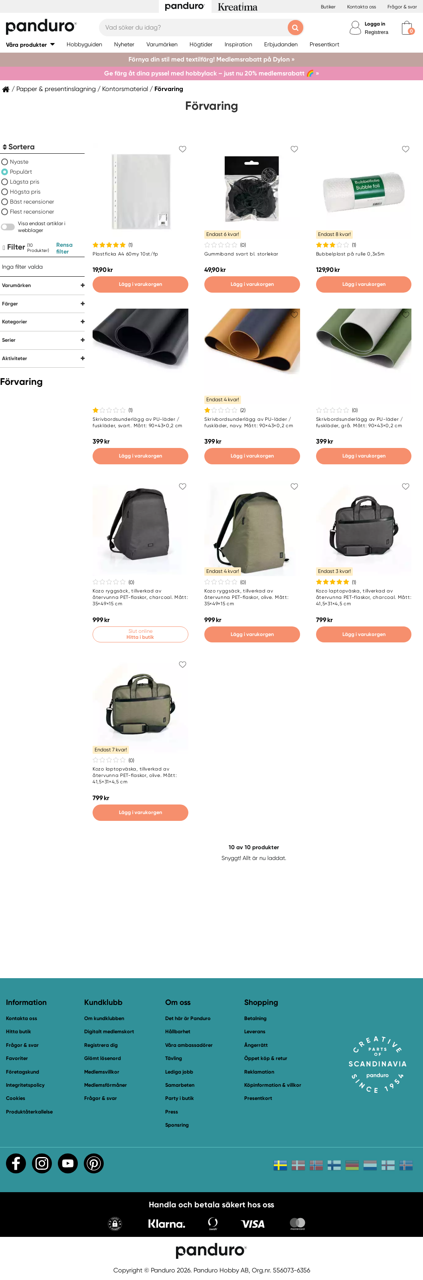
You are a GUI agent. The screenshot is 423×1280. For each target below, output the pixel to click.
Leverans (254, 1031)
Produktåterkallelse (29, 1112)
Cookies (15, 1098)
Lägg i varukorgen (140, 284)
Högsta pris (25, 191)
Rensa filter (64, 248)
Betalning (255, 1018)
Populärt (21, 171)
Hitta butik (18, 1031)
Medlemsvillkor (101, 1072)
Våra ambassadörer (189, 1045)
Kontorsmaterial (125, 89)
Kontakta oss (361, 7)
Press (171, 1112)
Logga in (375, 24)
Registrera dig (101, 1045)
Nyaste (19, 162)
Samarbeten (179, 1085)
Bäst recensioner (32, 201)
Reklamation (259, 1072)
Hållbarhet (177, 1031)
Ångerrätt (256, 1045)
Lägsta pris (25, 181)
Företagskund (22, 1072)
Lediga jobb (179, 1072)
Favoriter (17, 1058)
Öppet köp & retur (265, 1058)
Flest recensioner (32, 211)
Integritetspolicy (25, 1085)
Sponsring (177, 1125)
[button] (30, 44)
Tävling (173, 1058)
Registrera (376, 32)
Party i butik (179, 1098)
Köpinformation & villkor (272, 1085)
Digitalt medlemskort (109, 1031)
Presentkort (258, 1098)
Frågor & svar (402, 7)
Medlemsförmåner (105, 1085)
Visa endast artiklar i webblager (41, 226)
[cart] (407, 28)
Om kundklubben (104, 1018)
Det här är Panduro (188, 1018)
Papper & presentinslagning (56, 89)
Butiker (328, 7)
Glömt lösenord (102, 1058)
